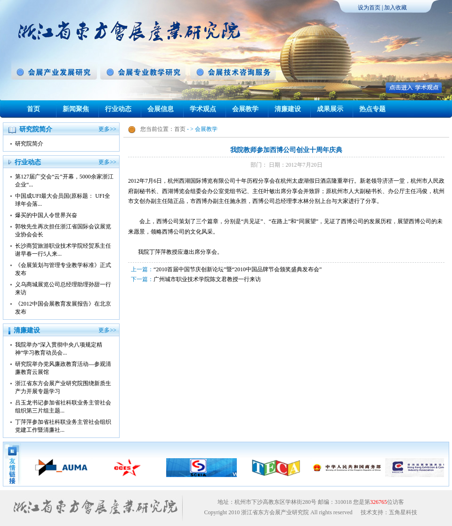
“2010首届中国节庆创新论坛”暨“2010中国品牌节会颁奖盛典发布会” (237, 269)
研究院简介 (29, 143)
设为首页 (369, 7)
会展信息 (160, 109)
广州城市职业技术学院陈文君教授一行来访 (207, 279)
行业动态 (118, 109)
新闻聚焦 (76, 109)
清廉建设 (287, 109)
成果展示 (330, 109)
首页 (33, 109)
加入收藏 (395, 7)
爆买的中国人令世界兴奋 (46, 215)
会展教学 (245, 109)
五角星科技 (403, 512)
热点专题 (372, 109)
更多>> (107, 129)
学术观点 (203, 109)
